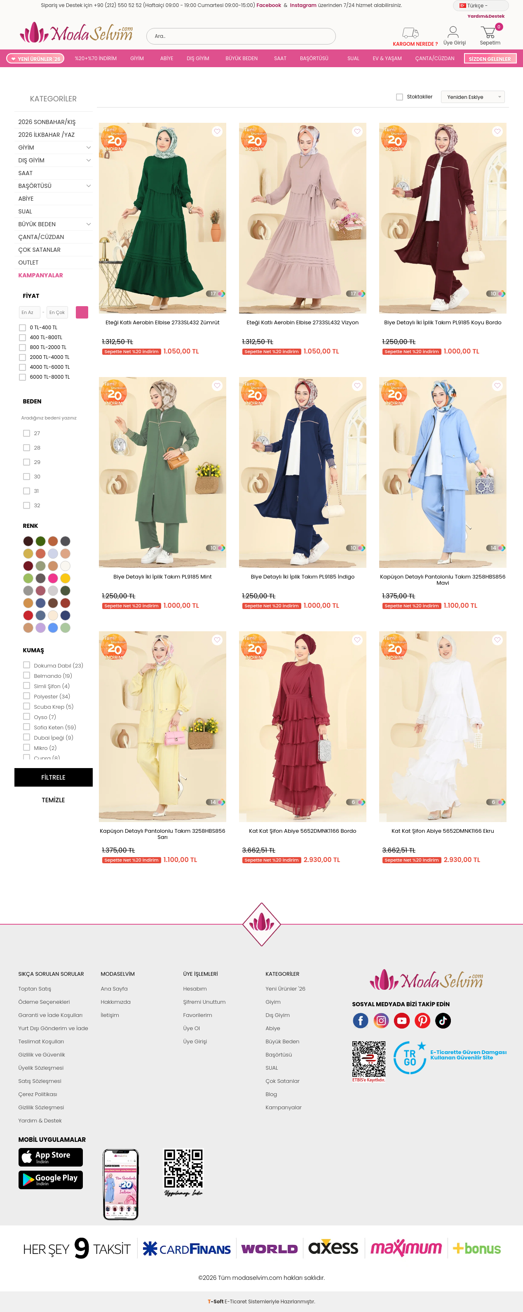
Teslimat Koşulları (41, 1041)
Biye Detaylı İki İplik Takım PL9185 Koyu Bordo (442, 322)
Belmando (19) (48, 675)
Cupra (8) (41, 757)
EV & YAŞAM (387, 58)
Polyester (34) (46, 696)
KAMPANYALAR (41, 275)
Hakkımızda (116, 1002)
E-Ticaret (236, 1273)
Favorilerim (197, 1015)
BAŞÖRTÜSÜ (314, 58)
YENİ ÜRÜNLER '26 (39, 59)
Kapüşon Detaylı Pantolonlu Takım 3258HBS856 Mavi (442, 580)
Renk (30, 526)
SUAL (352, 58)
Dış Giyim (278, 1015)
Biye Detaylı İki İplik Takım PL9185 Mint (162, 577)
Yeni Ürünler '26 (286, 989)
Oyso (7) (39, 716)
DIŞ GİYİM (198, 58)
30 (32, 477)
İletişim (110, 1015)
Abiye (273, 1028)
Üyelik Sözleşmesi (41, 1068)
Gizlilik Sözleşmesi (41, 1107)
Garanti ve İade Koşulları (51, 1015)
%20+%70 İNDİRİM (96, 58)
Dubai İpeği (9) (48, 737)
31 (31, 491)
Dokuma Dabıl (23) (53, 665)
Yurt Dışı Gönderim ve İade (53, 1028)
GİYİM (137, 58)
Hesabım (195, 989)
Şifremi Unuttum (204, 1002)
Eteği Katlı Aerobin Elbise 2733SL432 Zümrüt (163, 322)
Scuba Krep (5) (48, 706)
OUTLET (29, 262)
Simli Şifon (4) (46, 685)
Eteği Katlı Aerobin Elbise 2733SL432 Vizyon (303, 322)
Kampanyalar (284, 1107)
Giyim (273, 1002)
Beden (32, 401)
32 (31, 505)
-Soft (216, 1273)
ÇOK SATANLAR (40, 250)
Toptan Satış (35, 989)
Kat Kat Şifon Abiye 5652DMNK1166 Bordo (302, 831)
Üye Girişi (195, 1041)
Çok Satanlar (283, 1081)
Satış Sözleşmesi (40, 1081)
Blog (271, 1094)
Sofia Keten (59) (49, 726)
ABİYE (167, 58)
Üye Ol (191, 1028)
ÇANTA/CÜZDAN (435, 58)
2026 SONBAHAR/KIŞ (47, 122)
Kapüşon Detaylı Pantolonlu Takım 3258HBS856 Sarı (162, 834)
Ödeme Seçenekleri (44, 1002)
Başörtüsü (279, 1055)
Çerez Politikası (38, 1094)
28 (32, 448)
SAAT (280, 58)
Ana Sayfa (114, 989)
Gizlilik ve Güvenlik (42, 1055)
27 (31, 433)
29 (32, 462)
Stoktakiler (414, 97)
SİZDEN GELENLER (490, 59)
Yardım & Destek (40, 1121)
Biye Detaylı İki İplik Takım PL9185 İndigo (303, 577)
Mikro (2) (40, 747)
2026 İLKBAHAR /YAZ (47, 135)
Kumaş (33, 650)
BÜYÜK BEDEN (242, 58)
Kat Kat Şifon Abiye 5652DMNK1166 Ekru (443, 831)
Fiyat (31, 296)
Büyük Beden (283, 1041)
